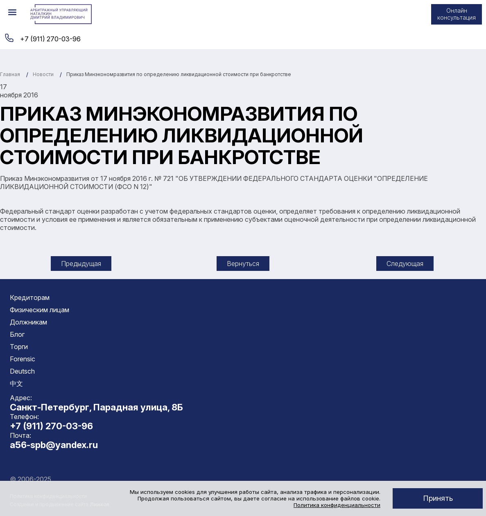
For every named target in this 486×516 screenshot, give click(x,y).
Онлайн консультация (456, 14)
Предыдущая (81, 263)
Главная (10, 74)
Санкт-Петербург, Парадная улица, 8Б (96, 407)
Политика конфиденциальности (337, 505)
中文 (16, 383)
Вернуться (243, 263)
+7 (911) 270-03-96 (50, 39)
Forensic (22, 359)
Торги (19, 346)
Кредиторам (30, 297)
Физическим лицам (39, 310)
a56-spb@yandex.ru (54, 444)
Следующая (405, 263)
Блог (17, 334)
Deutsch (22, 371)
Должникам (28, 322)
